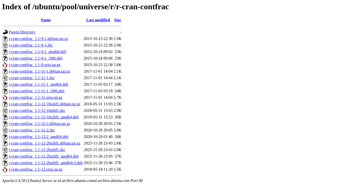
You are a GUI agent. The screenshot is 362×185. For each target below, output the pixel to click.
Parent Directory (22, 32)
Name (46, 20)
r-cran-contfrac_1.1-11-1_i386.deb (36, 91)
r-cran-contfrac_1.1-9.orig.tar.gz (35, 65)
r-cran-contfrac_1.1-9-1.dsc (31, 45)
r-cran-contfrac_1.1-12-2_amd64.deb (38, 136)
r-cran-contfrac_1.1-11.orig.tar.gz (35, 97)
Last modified (98, 20)
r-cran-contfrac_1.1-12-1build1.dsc (37, 110)
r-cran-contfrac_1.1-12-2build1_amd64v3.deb (46, 163)
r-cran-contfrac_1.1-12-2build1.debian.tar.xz (44, 143)
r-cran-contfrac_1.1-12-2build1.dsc (37, 150)
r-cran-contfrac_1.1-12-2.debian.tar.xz (39, 123)
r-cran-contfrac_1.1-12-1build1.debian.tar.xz (44, 104)
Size (117, 20)
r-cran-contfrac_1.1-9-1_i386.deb (36, 58)
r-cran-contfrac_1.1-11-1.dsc (32, 78)
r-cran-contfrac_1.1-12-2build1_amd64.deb (44, 156)
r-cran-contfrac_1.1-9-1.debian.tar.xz (38, 38)
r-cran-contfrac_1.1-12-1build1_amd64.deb (44, 117)
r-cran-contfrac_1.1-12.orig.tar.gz (36, 169)
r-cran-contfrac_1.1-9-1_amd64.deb (37, 52)
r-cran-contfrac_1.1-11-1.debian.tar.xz (39, 71)
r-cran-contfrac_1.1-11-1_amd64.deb (38, 84)
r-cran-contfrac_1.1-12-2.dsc (32, 130)
